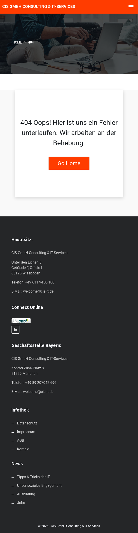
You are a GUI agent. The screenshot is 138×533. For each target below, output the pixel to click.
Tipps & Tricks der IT (33, 477)
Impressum (26, 432)
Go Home (69, 163)
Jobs (21, 503)
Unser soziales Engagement (39, 485)
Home (17, 42)
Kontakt (23, 449)
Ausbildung (26, 494)
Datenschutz (27, 423)
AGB (20, 440)
